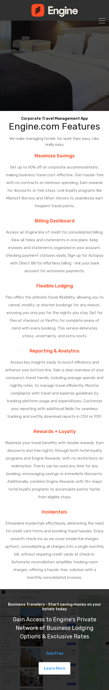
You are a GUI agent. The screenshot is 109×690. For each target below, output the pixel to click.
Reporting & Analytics (54, 351)
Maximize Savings (55, 156)
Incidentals (54, 512)
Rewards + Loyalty (54, 431)
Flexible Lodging (54, 286)
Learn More (54, 668)
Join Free (54, 653)
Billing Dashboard (54, 221)
